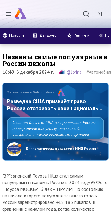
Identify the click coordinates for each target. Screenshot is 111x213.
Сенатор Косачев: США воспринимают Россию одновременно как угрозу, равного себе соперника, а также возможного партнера (54, 128)
